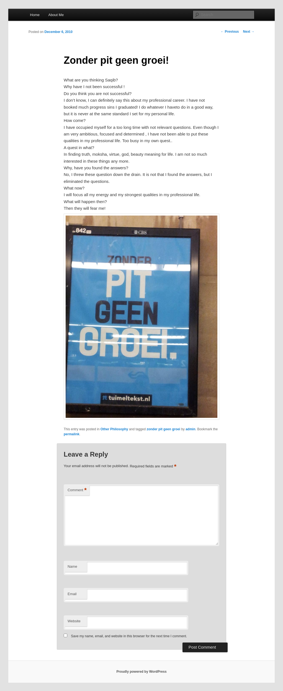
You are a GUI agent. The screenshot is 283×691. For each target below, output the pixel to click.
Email (72, 594)
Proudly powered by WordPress (141, 672)
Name (72, 566)
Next (248, 32)
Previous (230, 32)
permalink (71, 434)
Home (35, 15)
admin (190, 429)
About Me (56, 15)
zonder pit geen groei (163, 429)
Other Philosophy (114, 429)
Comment (77, 490)
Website (74, 621)
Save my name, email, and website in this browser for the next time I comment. (129, 636)
